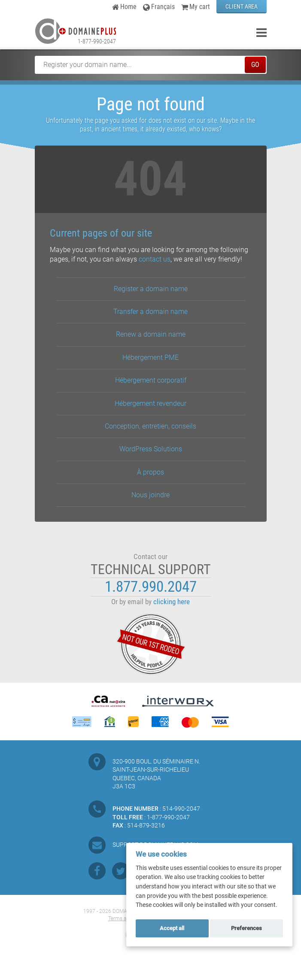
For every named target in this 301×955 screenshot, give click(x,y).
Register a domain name (151, 289)
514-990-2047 (181, 808)
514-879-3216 (146, 825)
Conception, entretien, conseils (150, 426)
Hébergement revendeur (150, 403)
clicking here (171, 601)
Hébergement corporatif (150, 380)
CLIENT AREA (241, 6)
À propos (150, 472)
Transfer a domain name (150, 311)
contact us (154, 259)
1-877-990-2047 (97, 41)
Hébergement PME (150, 357)
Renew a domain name (150, 334)
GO (255, 65)
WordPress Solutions (150, 449)
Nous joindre (150, 495)
